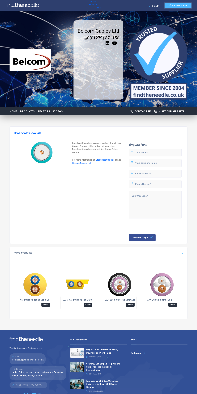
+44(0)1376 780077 (32, 385)
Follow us (138, 353)
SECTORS (44, 111)
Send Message (142, 237)
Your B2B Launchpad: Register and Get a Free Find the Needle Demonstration (103, 367)
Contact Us (141, 111)
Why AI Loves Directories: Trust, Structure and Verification (102, 351)
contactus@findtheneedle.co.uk (28, 360)
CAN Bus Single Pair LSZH (160, 299)
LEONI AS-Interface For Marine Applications (84, 299)
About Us (59, 5)
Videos (58, 111)
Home (49, 5)
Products (27, 111)
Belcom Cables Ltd (98, 31)
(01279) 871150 (101, 37)
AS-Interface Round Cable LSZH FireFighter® (43, 299)
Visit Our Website (169, 111)
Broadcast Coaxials (105, 160)
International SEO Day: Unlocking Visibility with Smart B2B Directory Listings (102, 384)
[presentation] (149, 226)
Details (45, 305)
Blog (69, 5)
